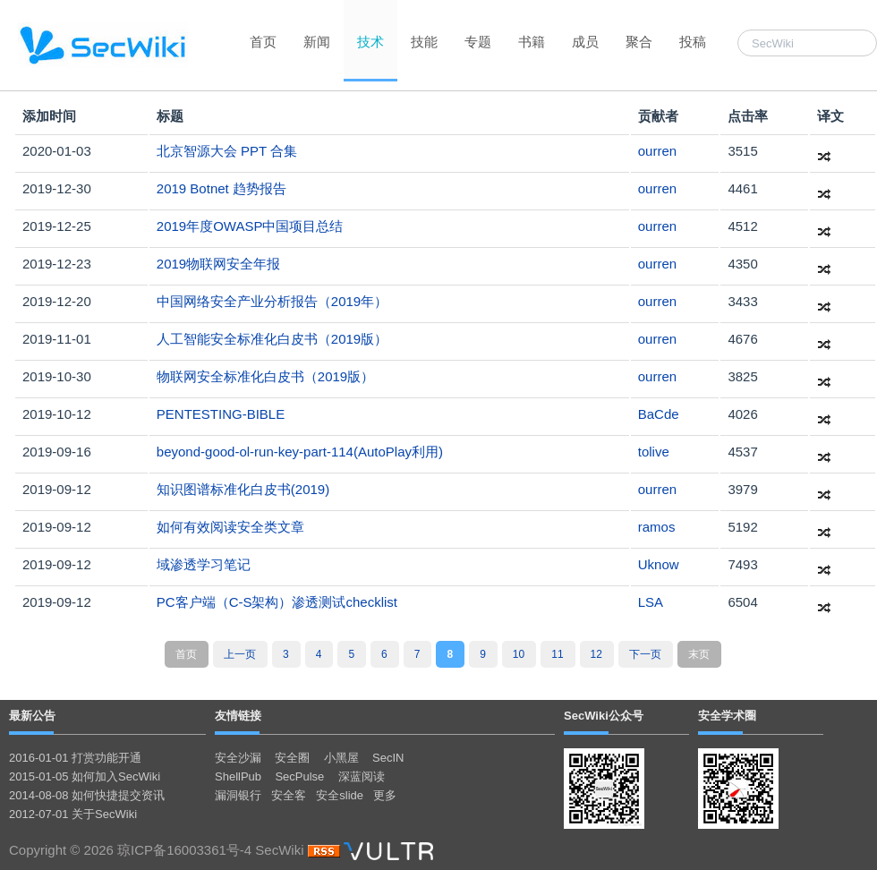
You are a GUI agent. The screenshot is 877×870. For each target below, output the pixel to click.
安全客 (288, 795)
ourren (657, 150)
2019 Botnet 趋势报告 (221, 188)
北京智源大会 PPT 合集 (227, 150)
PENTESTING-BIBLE (221, 414)
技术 (370, 41)
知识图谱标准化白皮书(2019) (243, 489)
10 (518, 654)
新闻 (316, 41)
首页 (263, 41)
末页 (699, 654)
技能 (424, 41)
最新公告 (32, 715)
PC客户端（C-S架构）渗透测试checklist (277, 602)
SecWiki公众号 (603, 715)
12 (596, 654)
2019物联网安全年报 (218, 263)
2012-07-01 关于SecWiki (73, 814)
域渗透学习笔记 (204, 564)
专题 (477, 41)
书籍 (531, 41)
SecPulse (299, 776)
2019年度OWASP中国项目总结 (250, 226)
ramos (657, 526)
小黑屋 (341, 757)
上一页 (240, 654)
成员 (585, 41)
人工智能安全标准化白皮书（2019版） (272, 338)
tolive (653, 451)
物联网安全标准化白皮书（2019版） (265, 376)
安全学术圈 (727, 715)
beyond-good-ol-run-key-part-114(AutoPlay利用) (300, 451)
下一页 (645, 654)
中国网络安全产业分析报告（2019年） (272, 301)
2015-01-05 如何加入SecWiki (84, 776)
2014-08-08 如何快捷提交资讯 (87, 795)
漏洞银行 (238, 795)
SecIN (388, 757)
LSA (650, 602)
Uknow (658, 564)
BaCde (658, 414)
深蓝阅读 (361, 776)
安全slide (339, 795)
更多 (384, 795)
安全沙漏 (238, 757)
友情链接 (238, 715)
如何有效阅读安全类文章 (230, 526)
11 (557, 654)
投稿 (692, 41)
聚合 (639, 41)
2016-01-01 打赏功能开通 (75, 757)
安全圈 (292, 757)
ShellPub (238, 776)
